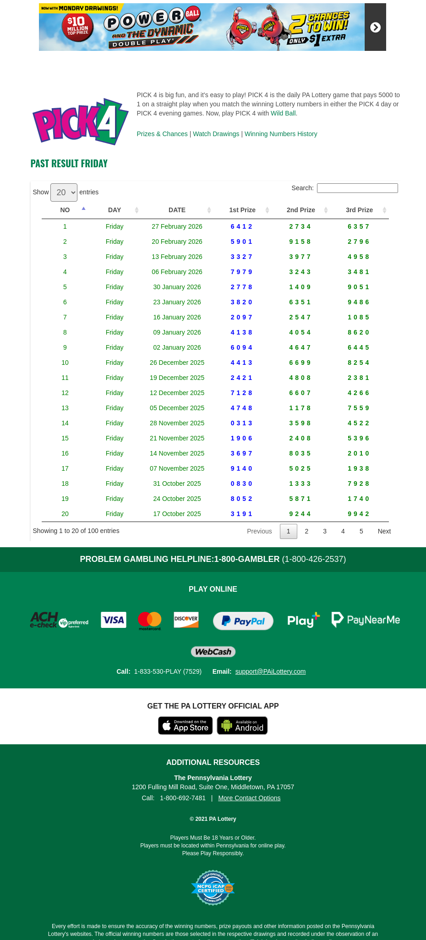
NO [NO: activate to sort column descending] (60, 210)
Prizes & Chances (162, 133)
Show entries (66, 192)
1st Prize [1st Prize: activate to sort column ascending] (238, 210)
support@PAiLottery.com (270, 671)
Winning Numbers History (281, 133)
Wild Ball (283, 113)
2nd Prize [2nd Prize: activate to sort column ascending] (298, 210)
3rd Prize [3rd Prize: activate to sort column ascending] (358, 210)
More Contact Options (249, 798)
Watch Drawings (216, 133)
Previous (259, 531)
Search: (345, 188)
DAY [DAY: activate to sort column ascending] (98, 210)
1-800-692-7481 (183, 798)
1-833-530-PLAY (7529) (168, 671)
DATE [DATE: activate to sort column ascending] (163, 210)
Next (384, 531)
